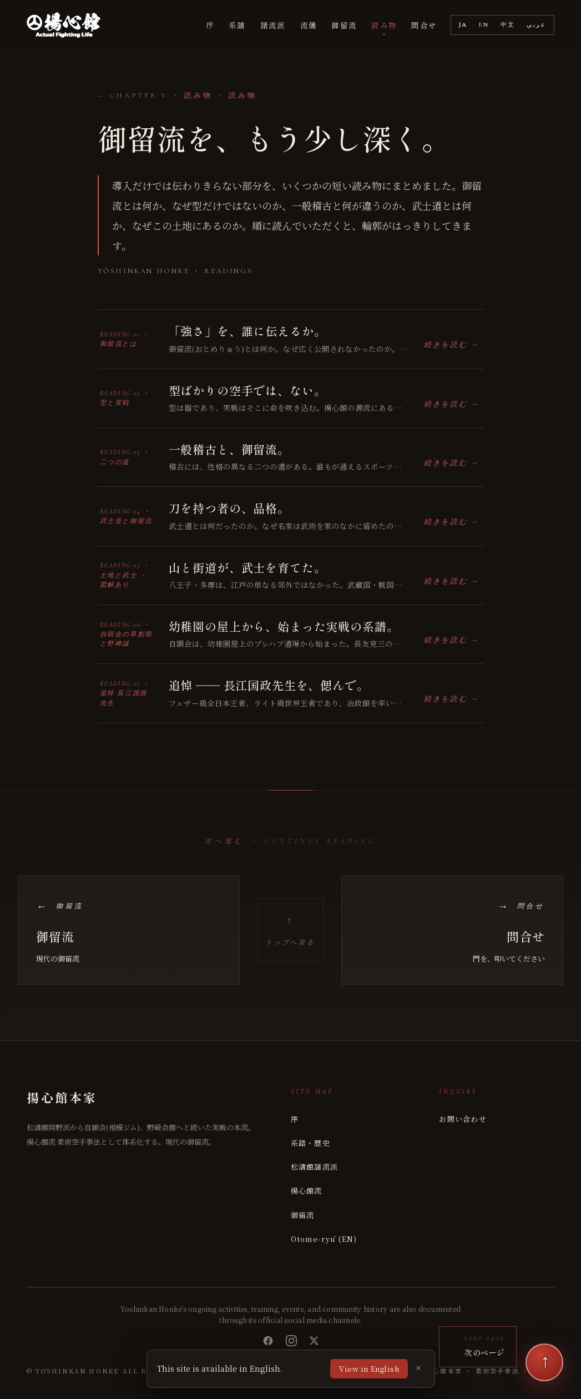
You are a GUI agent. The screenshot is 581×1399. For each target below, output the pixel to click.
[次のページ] (544, 1362)
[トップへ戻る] (290, 930)
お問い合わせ (463, 1119)
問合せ (424, 25)
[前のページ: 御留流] (129, 930)
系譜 (237, 25)
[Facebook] (268, 1340)
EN (484, 24)
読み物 (384, 25)
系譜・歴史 (311, 1143)
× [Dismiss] (418, 1368)
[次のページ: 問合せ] (452, 930)
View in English (369, 1368)
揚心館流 (306, 1190)
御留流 (344, 25)
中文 (508, 24)
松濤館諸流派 (315, 1166)
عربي (536, 24)
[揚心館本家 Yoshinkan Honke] (63, 25)
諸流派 (273, 25)
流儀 (308, 25)
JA (463, 24)
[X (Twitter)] (314, 1341)
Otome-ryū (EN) (324, 1239)
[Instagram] (291, 1340)
